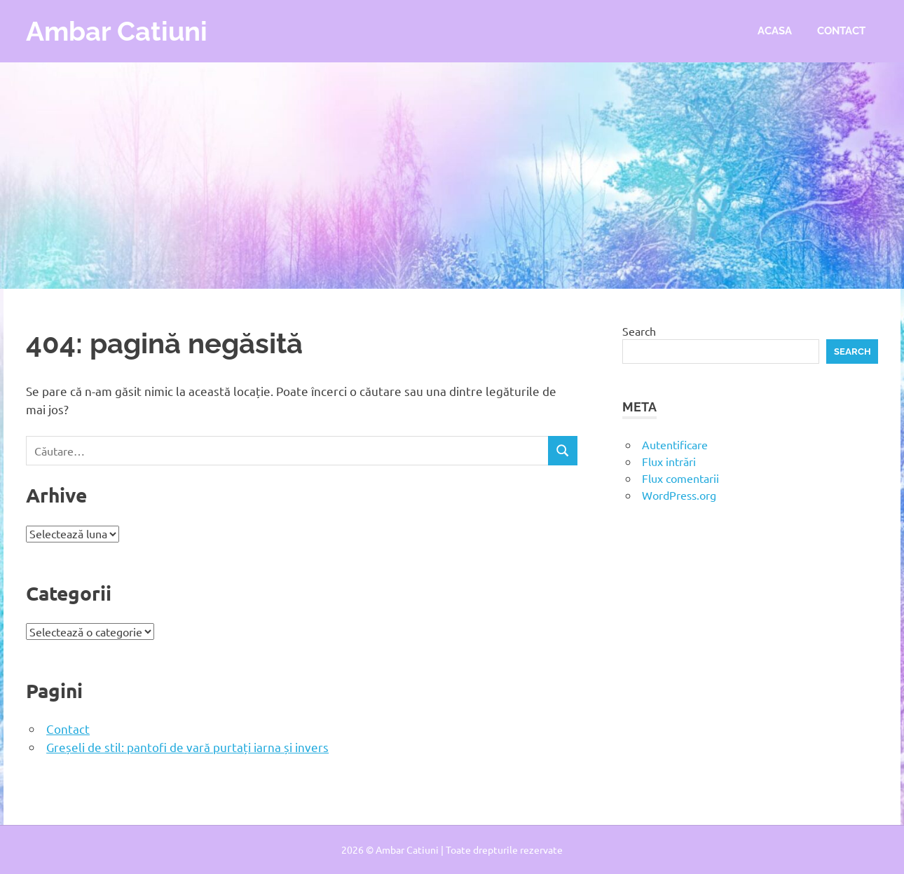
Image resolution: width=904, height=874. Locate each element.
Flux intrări (669, 461)
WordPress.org (679, 495)
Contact (841, 31)
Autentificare (675, 444)
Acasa (775, 31)
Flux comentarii (680, 478)
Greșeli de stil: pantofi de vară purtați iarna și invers (187, 746)
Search (639, 331)
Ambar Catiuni (116, 31)
